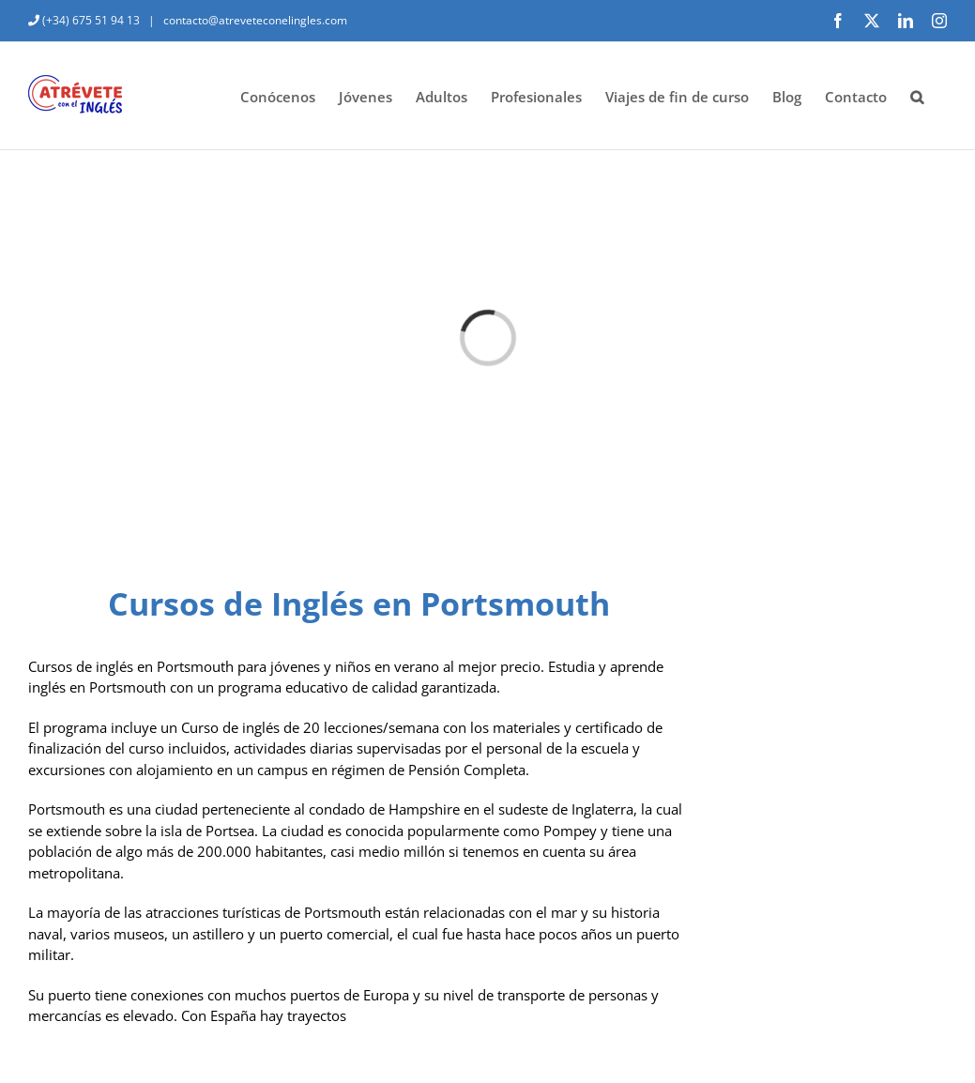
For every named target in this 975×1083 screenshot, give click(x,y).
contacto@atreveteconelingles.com (253, 20)
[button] (916, 95)
